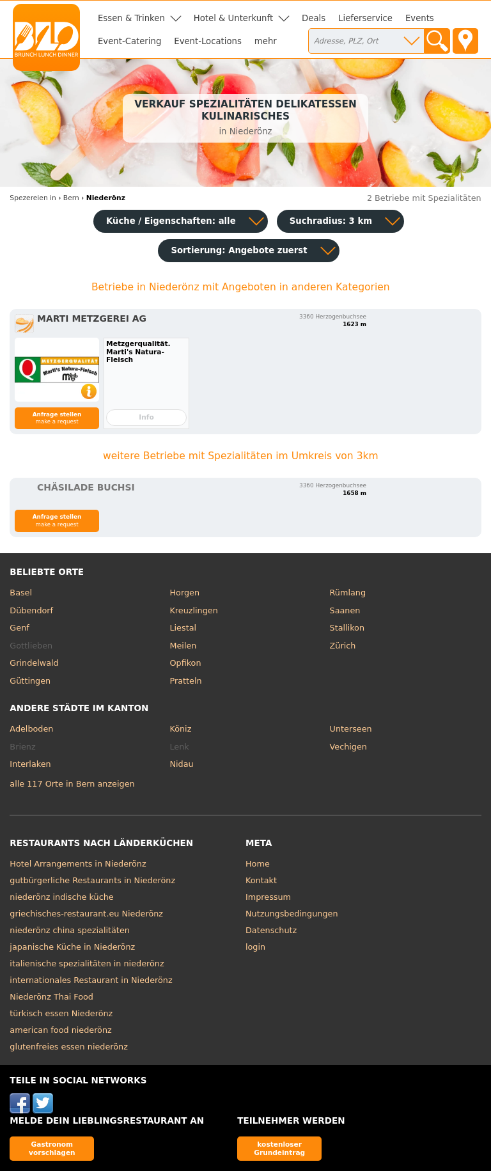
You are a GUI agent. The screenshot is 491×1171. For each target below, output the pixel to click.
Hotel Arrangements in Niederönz (78, 863)
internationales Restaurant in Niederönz (91, 980)
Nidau (181, 764)
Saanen (345, 610)
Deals (313, 18)
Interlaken (30, 764)
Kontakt (261, 880)
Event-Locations (208, 41)
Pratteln (185, 681)
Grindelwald (34, 663)
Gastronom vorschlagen (52, 1148)
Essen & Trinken (131, 18)
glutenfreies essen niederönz (69, 1046)
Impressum (268, 897)
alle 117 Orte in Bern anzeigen (72, 784)
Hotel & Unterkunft (233, 18)
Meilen (182, 645)
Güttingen (30, 681)
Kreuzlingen (193, 610)
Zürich (343, 645)
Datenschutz (271, 930)
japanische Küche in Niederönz (72, 947)
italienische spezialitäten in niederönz (87, 963)
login (255, 947)
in (33, 198)
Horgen (184, 592)
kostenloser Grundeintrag (279, 1148)
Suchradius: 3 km (331, 221)
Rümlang (348, 592)
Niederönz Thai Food (51, 997)
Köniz (180, 729)
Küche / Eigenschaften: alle (171, 221)
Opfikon (185, 663)
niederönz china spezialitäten (69, 930)
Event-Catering (129, 41)
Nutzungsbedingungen (292, 913)
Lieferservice (365, 18)
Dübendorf (31, 610)
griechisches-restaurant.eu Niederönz (86, 913)
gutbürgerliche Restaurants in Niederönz (92, 880)
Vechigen (348, 746)
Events (419, 18)
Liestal (182, 628)
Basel (21, 592)
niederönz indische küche (61, 897)
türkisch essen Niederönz (61, 1013)
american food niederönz (60, 1030)
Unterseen (351, 729)
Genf (19, 628)
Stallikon (347, 628)
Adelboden (31, 729)
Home (258, 863)
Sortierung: (239, 250)
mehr (265, 41)
